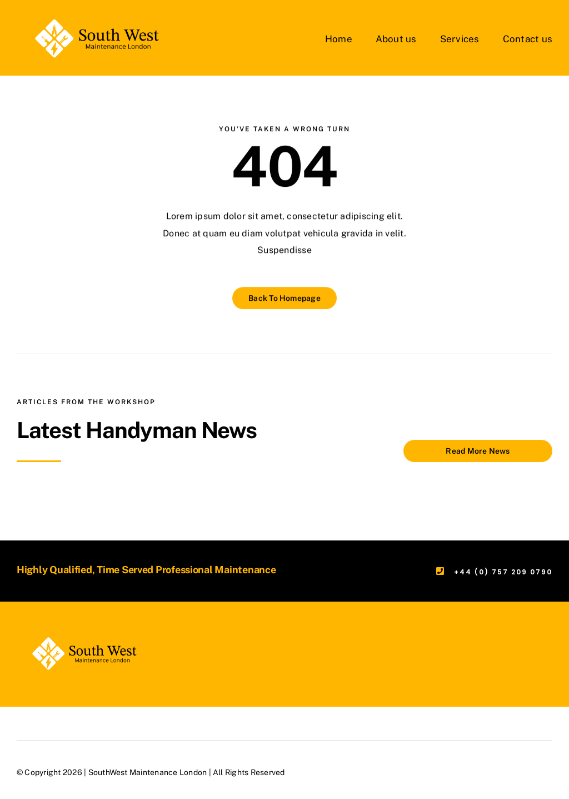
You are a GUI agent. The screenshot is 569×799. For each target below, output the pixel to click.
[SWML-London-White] (89, 21)
